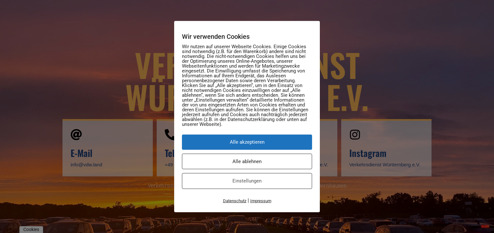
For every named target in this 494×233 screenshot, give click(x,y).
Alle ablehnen (247, 161)
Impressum (260, 200)
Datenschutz (234, 200)
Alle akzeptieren (247, 142)
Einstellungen (247, 181)
